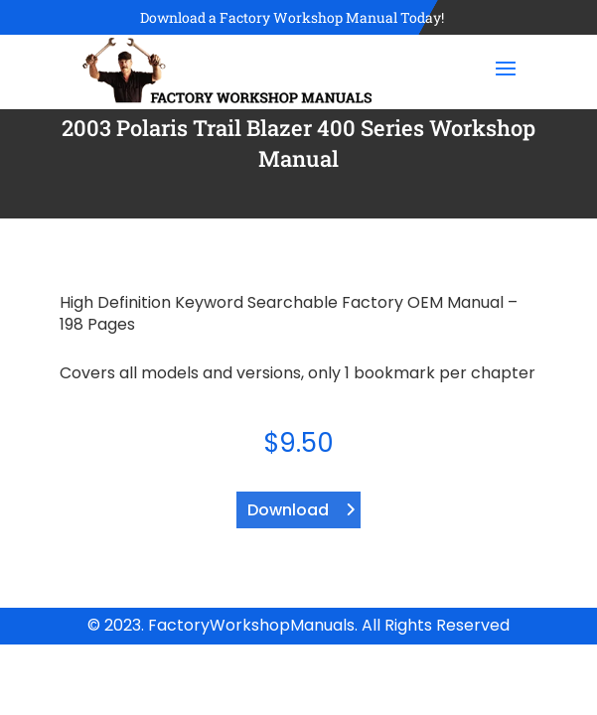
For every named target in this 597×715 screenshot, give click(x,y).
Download (288, 510)
